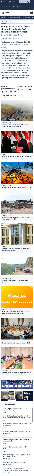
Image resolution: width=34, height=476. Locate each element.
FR (11, 6)
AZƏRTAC (16, 38)
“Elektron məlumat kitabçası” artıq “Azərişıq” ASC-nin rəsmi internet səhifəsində (16, 312)
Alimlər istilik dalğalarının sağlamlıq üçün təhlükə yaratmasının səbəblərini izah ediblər (17, 417)
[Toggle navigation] (30, 13)
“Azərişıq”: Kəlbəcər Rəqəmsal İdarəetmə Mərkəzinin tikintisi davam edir (15, 125)
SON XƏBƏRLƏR (9, 404)
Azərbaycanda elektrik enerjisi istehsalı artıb (16, 187)
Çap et (16, 35)
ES (13, 6)
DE (9, 6)
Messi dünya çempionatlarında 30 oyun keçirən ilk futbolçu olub (15, 409)
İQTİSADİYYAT (7, 21)
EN (6, 6)
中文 (20, 6)
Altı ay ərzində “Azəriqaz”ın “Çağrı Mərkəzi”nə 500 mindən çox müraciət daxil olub (16, 373)
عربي (16, 6)
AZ (2, 6)
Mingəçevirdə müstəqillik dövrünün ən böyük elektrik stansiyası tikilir (16, 218)
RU (4, 6)
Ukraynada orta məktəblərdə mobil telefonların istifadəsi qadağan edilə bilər (16, 469)
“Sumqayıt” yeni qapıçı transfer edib (14, 462)
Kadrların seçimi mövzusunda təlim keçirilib (16, 343)
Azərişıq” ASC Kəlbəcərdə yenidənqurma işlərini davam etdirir (15, 281)
